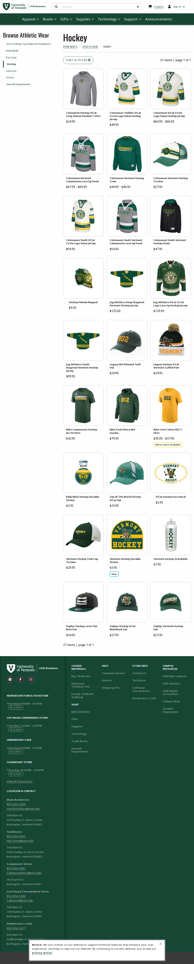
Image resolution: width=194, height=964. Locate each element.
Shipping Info (111, 687)
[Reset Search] (138, 7)
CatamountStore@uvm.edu (24, 872)
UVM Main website (176, 676)
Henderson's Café (144, 698)
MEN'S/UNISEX (80, 712)
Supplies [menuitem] (83, 19)
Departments (70, 46)
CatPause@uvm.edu (20, 900)
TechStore (139, 680)
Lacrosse (11, 71)
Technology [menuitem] (107, 19)
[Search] (56, 7)
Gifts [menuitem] (64, 19)
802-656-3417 (16, 928)
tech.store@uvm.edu (20, 840)
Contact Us (139, 673)
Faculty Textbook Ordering (82, 695)
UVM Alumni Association (176, 692)
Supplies (77, 726)
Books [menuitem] (48, 19)
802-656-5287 (16, 868)
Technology (79, 733)
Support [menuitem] (131, 19)
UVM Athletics (176, 683)
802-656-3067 (16, 836)
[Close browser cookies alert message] (160, 943)
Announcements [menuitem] (158, 19)
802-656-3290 (16, 804)
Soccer (10, 77)
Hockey (11, 64)
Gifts (74, 719)
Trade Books (79, 741)
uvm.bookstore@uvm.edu (23, 808)
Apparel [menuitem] (28, 19)
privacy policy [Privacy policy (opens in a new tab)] (42, 952)
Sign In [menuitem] (177, 6)
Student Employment (176, 710)
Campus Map (176, 701)
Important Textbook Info (80, 685)
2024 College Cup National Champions (28, 44)
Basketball (12, 50)
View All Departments (18, 84)
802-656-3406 (16, 896)
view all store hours (20, 781)
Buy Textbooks (81, 676)
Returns (107, 680)
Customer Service (113, 673)
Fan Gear (11, 57)
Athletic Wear (90, 46)
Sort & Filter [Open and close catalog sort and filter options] (78, 60)
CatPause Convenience (140, 689)
